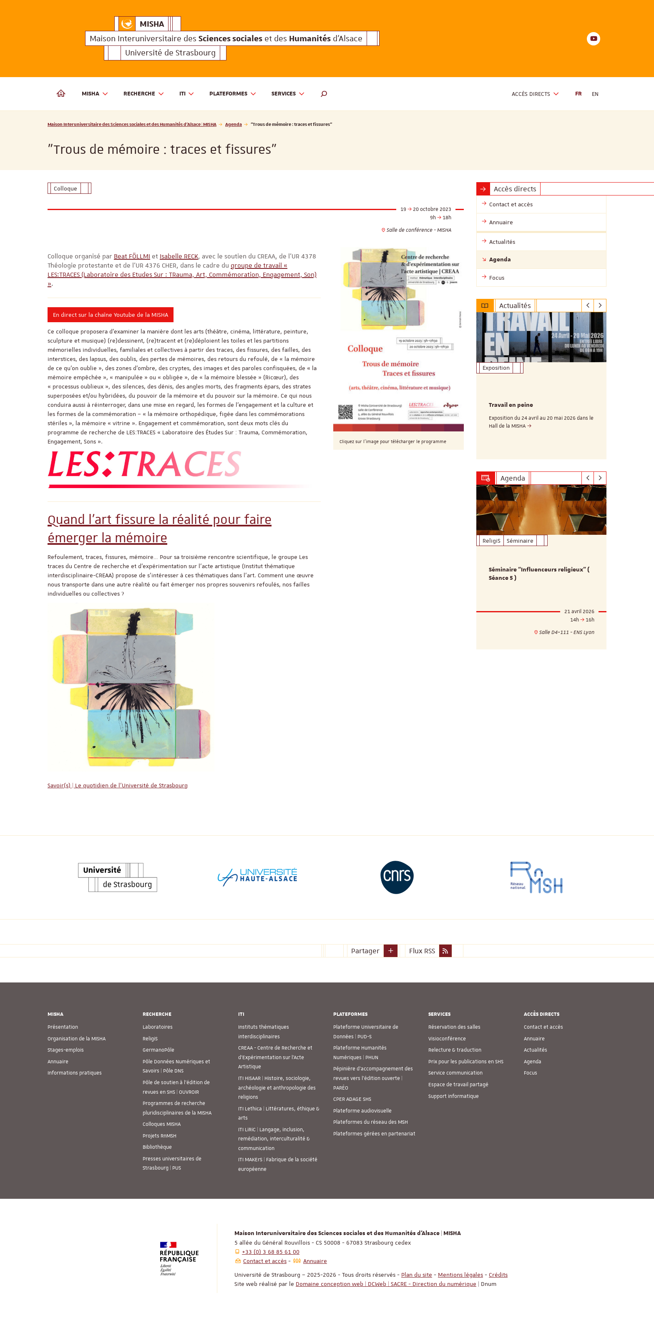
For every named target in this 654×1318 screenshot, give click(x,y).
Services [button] (288, 94)
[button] (324, 93)
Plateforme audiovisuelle (362, 1111)
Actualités (535, 1050)
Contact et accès (543, 1027)
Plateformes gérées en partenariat (374, 1133)
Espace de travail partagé (458, 1084)
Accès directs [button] (535, 94)
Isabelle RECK (179, 256)
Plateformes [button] (233, 94)
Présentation (63, 1027)
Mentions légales (460, 1274)
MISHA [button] (95, 94)
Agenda (233, 124)
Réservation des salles (454, 1027)
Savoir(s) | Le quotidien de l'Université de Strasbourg (118, 785)
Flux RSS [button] (422, 950)
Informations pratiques (75, 1073)
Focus (530, 1073)
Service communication (455, 1073)
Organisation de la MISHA (77, 1038)
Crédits (498, 1274)
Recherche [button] (143, 94)
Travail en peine (511, 405)
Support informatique (453, 1095)
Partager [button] (365, 950)
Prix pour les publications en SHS (465, 1061)
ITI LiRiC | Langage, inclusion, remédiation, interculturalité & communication (274, 1139)
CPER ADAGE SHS (352, 1099)
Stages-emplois (66, 1050)
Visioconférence (447, 1038)
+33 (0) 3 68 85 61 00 (270, 1251)
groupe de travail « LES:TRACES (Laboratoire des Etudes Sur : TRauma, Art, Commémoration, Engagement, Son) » (182, 274)
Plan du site (416, 1274)
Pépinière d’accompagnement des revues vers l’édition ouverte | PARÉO (373, 1078)
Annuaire (58, 1061)
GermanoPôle (158, 1050)
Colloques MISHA (162, 1124)
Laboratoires (158, 1027)
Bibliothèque (157, 1147)
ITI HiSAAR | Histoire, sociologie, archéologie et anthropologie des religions (277, 1087)
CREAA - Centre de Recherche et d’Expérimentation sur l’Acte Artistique (275, 1057)
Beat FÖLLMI (132, 256)
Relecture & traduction (454, 1050)
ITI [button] (187, 94)
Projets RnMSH (159, 1136)
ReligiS (150, 1038)
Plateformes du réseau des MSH (370, 1122)
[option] (541, 385)
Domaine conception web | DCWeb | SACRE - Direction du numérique (386, 1284)
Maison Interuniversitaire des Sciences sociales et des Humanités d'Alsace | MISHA (132, 124)
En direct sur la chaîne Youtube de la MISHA (110, 314)
